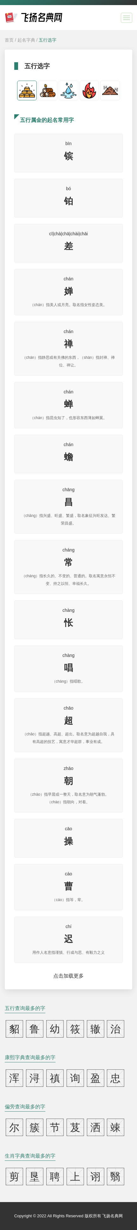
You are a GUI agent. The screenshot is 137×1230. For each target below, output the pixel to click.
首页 (9, 40)
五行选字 (47, 40)
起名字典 (26, 40)
